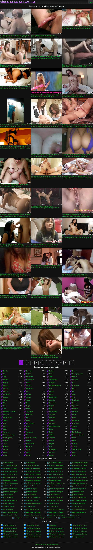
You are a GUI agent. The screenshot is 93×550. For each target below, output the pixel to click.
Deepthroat (52, 397)
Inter (4, 406)
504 (66, 363)
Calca (5, 400)
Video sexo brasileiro (10, 528)
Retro (51, 429)
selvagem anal (54, 503)
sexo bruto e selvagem (56, 512)
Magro (28, 406)
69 (27, 435)
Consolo (75, 412)
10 (56, 363)
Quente (5, 391)
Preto (51, 394)
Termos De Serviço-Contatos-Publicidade (46, 544)
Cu (4, 374)
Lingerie (51, 406)
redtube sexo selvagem (33, 503)
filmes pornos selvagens (57, 477)
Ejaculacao (75, 406)
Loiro (51, 374)
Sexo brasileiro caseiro (33, 537)
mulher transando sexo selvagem (80, 480)
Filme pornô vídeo (78, 537)
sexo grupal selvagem (45, 518)
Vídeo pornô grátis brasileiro (80, 531)
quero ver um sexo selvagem (11, 500)
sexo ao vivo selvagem (56, 509)
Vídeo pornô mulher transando (34, 534)
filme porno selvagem (10, 477)
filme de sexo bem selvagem (11, 474)
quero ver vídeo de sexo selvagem (34, 500)
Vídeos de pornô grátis (79, 534)
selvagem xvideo (8, 506)
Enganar (29, 446)
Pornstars (52, 403)
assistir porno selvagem (80, 463)
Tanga (5, 420)
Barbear (5, 380)
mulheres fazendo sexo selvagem (11, 483)
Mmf (50, 409)
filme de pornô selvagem (80, 471)
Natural (28, 394)
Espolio (74, 377)
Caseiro (51, 391)
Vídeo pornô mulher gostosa (57, 534)
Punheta (75, 409)
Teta (4, 377)
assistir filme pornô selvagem (57, 463)
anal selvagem (8, 463)
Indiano (74, 444)
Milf (73, 382)
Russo (51, 432)
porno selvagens (31, 492)
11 (61, 363)
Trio (73, 397)
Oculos (5, 449)
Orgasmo (52, 417)
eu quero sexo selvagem (11, 471)
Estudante (29, 414)
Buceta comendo (54, 426)
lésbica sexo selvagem (10, 480)
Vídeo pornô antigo (32, 525)
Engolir (51, 444)
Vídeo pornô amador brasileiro (57, 528)
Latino (28, 420)
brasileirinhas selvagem (79, 465)
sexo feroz (75, 515)
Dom (27, 429)
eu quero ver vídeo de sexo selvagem (57, 471)
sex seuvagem (8, 509)
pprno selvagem (77, 494)
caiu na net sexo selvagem (11, 468)
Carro (28, 452)
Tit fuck (51, 435)
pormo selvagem (31, 486)
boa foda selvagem (32, 465)
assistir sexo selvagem (10, 465)
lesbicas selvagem (55, 480)
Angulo (28, 397)
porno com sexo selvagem (57, 486)
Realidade (52, 423)
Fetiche (28, 441)
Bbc (4, 403)
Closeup (6, 414)
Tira (4, 409)
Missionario (30, 380)
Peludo (5, 397)
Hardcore (29, 371)
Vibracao (52, 420)
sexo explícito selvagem (57, 515)
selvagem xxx (30, 506)
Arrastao (52, 438)
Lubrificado (75, 423)
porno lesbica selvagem (80, 486)
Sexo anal (52, 525)
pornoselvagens (54, 494)
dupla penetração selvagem (80, 468)
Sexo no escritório (78, 435)
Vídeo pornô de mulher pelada (80, 525)
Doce (28, 403)
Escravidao (75, 420)
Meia (50, 388)
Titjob (5, 444)
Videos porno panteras (33, 528)
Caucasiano (53, 412)
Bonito (28, 382)
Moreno (74, 371)
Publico (51, 441)
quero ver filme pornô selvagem (57, 497)
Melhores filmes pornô (56, 531)
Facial (28, 426)
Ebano (28, 409)
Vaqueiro (52, 382)
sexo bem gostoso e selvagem (80, 509)
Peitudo (51, 371)
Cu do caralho (7, 417)
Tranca (74, 446)
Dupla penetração (9, 435)
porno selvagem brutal (56, 489)
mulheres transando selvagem (57, 483)
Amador (28, 385)
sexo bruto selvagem (79, 512)
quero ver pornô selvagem (80, 497)
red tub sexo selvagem (79, 500)
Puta (73, 388)
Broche (5, 371)
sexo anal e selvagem (33, 509)
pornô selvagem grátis (10, 492)
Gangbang (29, 432)
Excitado (6, 388)
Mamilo (74, 455)
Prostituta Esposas (9, 412)
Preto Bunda (30, 423)
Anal (27, 391)
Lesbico (74, 429)
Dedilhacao (76, 400)
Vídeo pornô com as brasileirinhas (57, 537)
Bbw (73, 452)
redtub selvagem (8, 503)
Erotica (51, 455)
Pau (73, 391)
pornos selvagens (78, 492)
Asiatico (5, 385)
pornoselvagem (31, 494)
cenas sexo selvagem (56, 468)
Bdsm (74, 417)
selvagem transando (78, 503)
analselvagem (30, 463)
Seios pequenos (77, 374)
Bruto (74, 441)
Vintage (74, 426)
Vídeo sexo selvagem (17, 2)
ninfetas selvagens (9, 486)
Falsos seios (30, 444)
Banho (28, 455)
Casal (28, 400)
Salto (5, 429)
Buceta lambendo (55, 385)
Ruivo (28, 417)
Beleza (5, 382)
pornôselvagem (8, 494)
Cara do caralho (31, 438)
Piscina (5, 455)
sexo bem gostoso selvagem (11, 512)
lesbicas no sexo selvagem (34, 480)
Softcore (52, 414)
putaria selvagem (8, 497)
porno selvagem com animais (80, 489)
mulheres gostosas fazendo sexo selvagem (34, 483)
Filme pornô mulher (9, 531)
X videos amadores (9, 525)
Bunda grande (7, 438)
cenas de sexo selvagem (34, 468)
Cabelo (28, 449)
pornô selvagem (31, 489)
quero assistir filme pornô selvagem (34, 497)
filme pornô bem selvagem (57, 474)
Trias (50, 377)
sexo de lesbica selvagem (11, 515)
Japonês (52, 400)
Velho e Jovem (77, 449)
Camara (5, 432)
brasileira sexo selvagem (57, 465)
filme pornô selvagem (79, 474)
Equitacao (29, 377)
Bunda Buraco (76, 432)
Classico (52, 452)
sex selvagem (53, 506)
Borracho (75, 380)
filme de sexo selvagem (33, 474)
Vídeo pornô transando (79, 528)
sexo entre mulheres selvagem (34, 515)
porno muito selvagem (10, 489)
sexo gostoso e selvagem (22, 518)
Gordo (5, 426)
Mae (4, 423)
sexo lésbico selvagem (68, 518)
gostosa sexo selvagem (79, 477)
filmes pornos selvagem (34, 477)
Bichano (28, 374)
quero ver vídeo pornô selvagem (57, 500)
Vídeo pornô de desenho (11, 534)
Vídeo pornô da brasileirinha (11, 537)
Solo (73, 394)
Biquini (5, 441)
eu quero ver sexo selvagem (34, 471)
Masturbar (75, 385)
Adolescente (53, 380)
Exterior (74, 403)
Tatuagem (29, 412)
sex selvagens (76, 506)
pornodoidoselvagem (56, 492)
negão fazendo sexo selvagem (80, 483)
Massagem (52, 449)
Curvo (74, 414)
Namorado (29, 388)
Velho (74, 438)
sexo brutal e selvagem (33, 512)
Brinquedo (6, 394)
